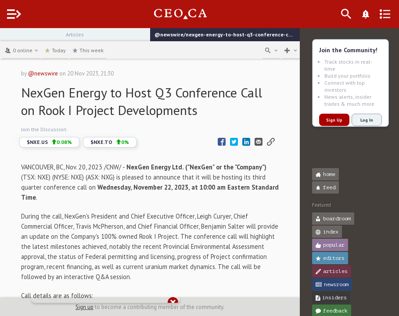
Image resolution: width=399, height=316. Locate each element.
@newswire (59, 73)
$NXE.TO (126, 142)
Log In (366, 120)
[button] (9, 38)
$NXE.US (65, 142)
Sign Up (334, 120)
